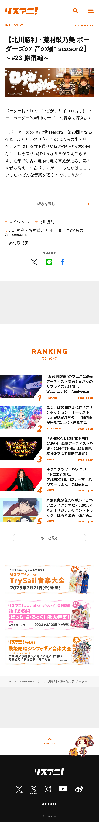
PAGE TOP (49, 743)
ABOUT (49, 804)
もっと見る (50, 538)
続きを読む (46, 204)
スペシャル (19, 222)
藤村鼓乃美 (19, 243)
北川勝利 (47, 222)
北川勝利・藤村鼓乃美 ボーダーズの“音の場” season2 (44, 232)
